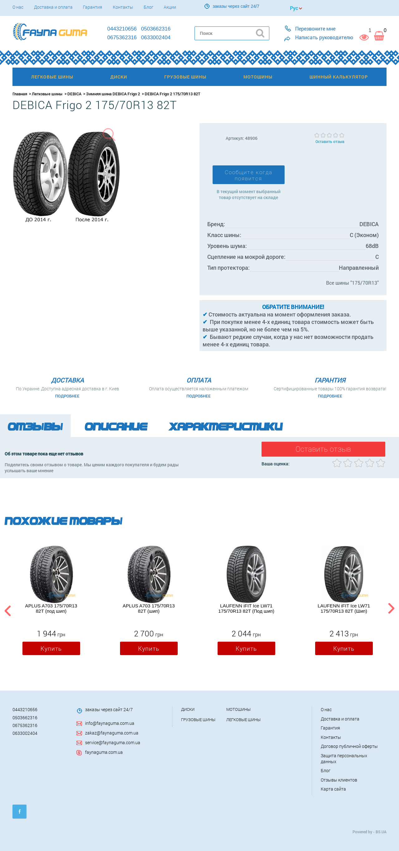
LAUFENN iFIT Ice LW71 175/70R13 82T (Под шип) (246, 608)
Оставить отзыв (329, 141)
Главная (19, 94)
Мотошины (238, 709)
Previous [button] (7, 609)
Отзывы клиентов (339, 780)
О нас (17, 7)
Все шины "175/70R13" (352, 282)
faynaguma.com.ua (104, 752)
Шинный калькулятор (339, 77)
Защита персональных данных (344, 758)
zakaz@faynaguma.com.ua (111, 733)
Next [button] (391, 609)
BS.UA (381, 831)
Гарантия (92, 7)
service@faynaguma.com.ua (112, 742)
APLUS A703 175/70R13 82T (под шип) (51, 608)
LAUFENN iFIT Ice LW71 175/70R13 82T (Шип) (344, 608)
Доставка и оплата (53, 7)
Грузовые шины (198, 719)
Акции (170, 7)
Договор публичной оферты (349, 746)
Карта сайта (333, 789)
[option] (51, 601)
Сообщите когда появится (248, 175)
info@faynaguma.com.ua (109, 723)
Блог (148, 7)
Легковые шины (47, 94)
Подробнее (67, 396)
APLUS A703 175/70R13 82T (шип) (149, 608)
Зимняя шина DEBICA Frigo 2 (113, 94)
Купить (51, 648)
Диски (188, 709)
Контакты (123, 7)
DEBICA (74, 94)
